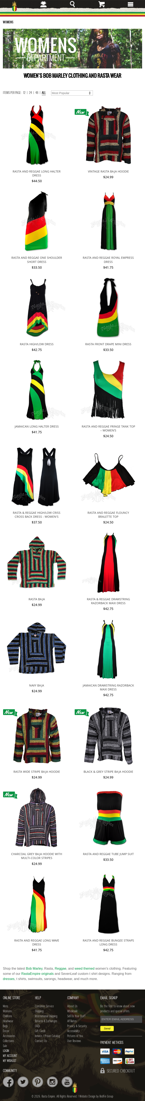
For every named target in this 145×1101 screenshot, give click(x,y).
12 (24, 92)
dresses (8, 979)
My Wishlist (9, 1061)
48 (36, 92)
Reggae (60, 968)
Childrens (7, 1016)
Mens (5, 1006)
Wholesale (72, 1011)
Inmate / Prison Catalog (47, 1036)
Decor (6, 1031)
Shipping (39, 1011)
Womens (7, 1011)
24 (30, 92)
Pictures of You (75, 1036)
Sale (5, 1046)
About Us (72, 1006)
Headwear (8, 1021)
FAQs (37, 1026)
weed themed (85, 968)
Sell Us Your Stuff (76, 1016)
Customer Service (44, 1006)
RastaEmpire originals (37, 973)
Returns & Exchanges (46, 1021)
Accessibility (73, 1031)
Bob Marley (34, 968)
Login (6, 1051)
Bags (5, 1026)
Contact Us (41, 1041)
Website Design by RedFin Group (96, 1096)
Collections (8, 1041)
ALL (44, 92)
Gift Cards (40, 1031)
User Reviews (74, 1041)
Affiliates (72, 1021)
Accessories (9, 1036)
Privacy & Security (77, 1026)
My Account (10, 1056)
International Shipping (46, 1016)
